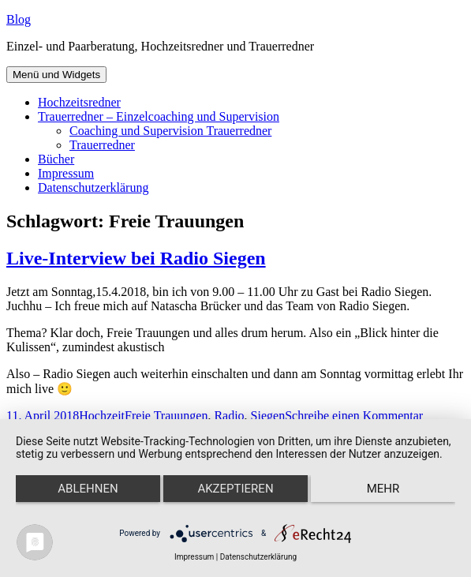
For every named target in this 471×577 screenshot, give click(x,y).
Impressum (66, 173)
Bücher (56, 159)
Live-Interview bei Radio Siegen (136, 258)
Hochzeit (102, 415)
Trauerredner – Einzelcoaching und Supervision (158, 116)
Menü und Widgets (56, 75)
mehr (383, 488)
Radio (229, 415)
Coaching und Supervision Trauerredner (170, 130)
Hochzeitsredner (79, 102)
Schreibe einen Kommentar (354, 415)
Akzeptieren (235, 488)
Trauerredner (102, 145)
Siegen (268, 415)
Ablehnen (88, 488)
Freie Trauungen (166, 415)
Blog (18, 19)
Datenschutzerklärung (93, 187)
